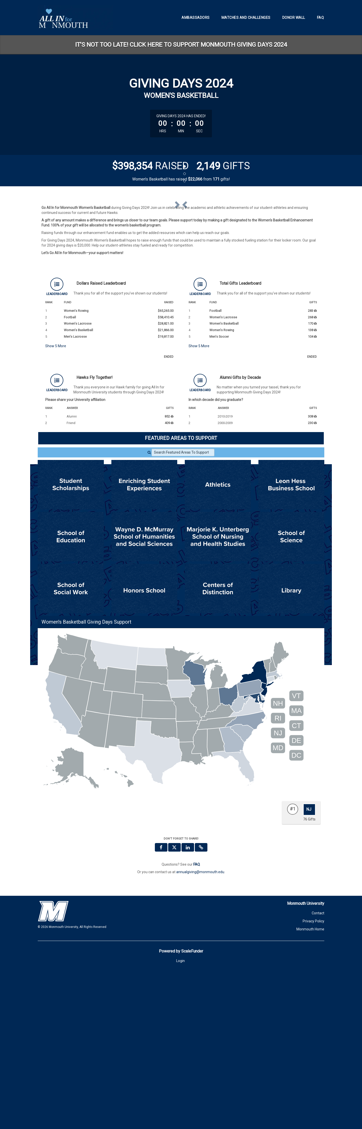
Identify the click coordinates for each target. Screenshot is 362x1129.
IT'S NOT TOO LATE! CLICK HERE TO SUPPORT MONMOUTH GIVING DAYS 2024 (181, 44)
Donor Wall (293, 18)
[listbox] (181, 279)
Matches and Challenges (245, 18)
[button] (62, 278)
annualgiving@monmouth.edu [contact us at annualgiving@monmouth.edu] (200, 1029)
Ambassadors (196, 18)
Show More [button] (55, 503)
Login (180, 1117)
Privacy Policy (313, 1078)
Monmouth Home (310, 1086)
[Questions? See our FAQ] (196, 1021)
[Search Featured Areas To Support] (183, 609)
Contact (318, 1070)
